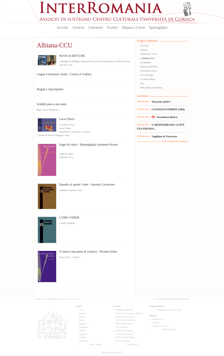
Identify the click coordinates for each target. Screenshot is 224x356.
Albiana (144, 50)
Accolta (62, 27)
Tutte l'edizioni (169, 329)
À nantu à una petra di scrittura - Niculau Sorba (88, 251)
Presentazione (50, 299)
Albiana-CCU (148, 58)
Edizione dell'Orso (149, 66)
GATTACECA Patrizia (125, 320)
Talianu (82, 317)
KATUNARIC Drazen (125, 337)
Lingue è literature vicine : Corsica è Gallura (64, 74)
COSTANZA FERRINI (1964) (168, 109)
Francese (83, 313)
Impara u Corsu (133, 27)
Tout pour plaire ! (161, 101)
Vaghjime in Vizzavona (164, 136)
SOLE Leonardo (122, 341)
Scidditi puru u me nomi (51, 104)
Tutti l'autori (132, 344)
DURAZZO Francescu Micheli (129, 313)
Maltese (82, 330)
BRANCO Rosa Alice (125, 317)
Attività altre (143, 101)
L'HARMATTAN (148, 71)
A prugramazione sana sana (169, 310)
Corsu (81, 310)
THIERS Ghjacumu (124, 310)
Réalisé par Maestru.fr (112, 352)
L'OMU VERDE (69, 217)
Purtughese (83, 327)
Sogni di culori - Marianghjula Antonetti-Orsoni (88, 144)
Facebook (187, 12)
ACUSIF (144, 45)
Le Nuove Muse (147, 79)
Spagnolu (83, 334)
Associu (78, 27)
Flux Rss (187, 6)
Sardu (81, 320)
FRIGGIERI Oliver (124, 323)
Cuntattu (38, 299)
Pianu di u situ (73, 299)
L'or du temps (146, 75)
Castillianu (83, 341)
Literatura (95, 27)
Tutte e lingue (96, 344)
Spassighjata (158, 27)
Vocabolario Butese (167, 117)
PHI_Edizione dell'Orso (151, 87)
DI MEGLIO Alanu (124, 330)
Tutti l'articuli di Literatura (174, 141)
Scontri (112, 27)
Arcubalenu (145, 62)
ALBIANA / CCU (148, 54)
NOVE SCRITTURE (72, 56)
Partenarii (61, 299)
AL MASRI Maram (124, 334)
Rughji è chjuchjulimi (50, 89)
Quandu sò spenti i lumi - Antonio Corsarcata (87, 184)
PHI (142, 83)
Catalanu (83, 323)
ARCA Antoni (121, 327)
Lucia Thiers (67, 119)
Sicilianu (83, 337)
